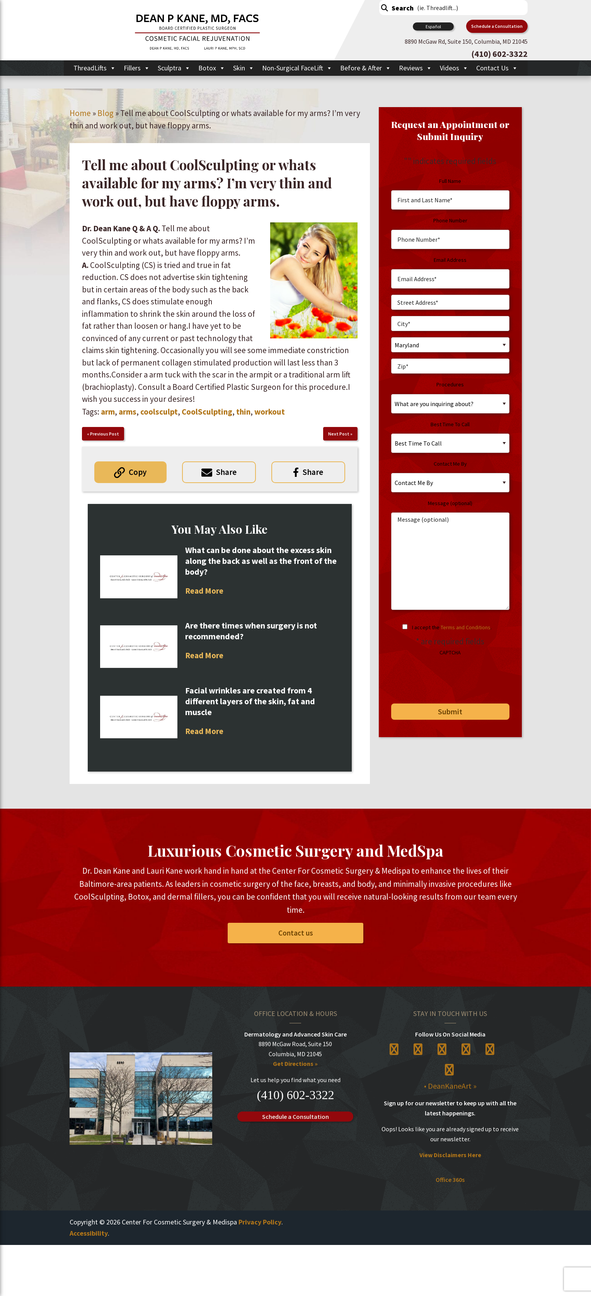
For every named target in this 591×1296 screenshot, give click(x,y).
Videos (454, 67)
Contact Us (497, 67)
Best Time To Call (450, 424)
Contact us (295, 932)
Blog (105, 113)
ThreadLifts (94, 67)
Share (226, 472)
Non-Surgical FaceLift (297, 67)
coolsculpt (159, 411)
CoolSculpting (207, 411)
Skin (243, 67)
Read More (204, 591)
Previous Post (104, 434)
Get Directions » (295, 1064)
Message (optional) (450, 503)
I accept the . (452, 627)
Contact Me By (450, 463)
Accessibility (89, 1233)
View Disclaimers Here (450, 1155)
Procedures (450, 384)
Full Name (450, 181)
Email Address (450, 259)
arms (127, 411)
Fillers (137, 67)
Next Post (338, 434)
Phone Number (450, 220)
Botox (211, 67)
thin (243, 411)
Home (80, 113)
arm (108, 411)
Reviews (415, 67)
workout (269, 411)
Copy (137, 472)
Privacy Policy (259, 1221)
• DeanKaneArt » (450, 1086)
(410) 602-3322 (295, 1095)
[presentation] (444, 677)
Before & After (365, 67)
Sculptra (174, 67)
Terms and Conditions (466, 627)
